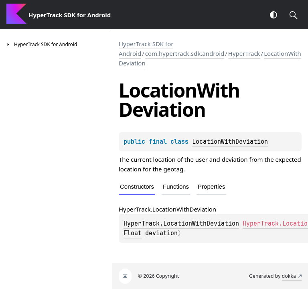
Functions (176, 186)
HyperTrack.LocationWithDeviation (181, 224)
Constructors (137, 186)
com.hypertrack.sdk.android (185, 53)
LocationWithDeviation (230, 142)
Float (133, 233)
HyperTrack (244, 53)
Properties (211, 186)
